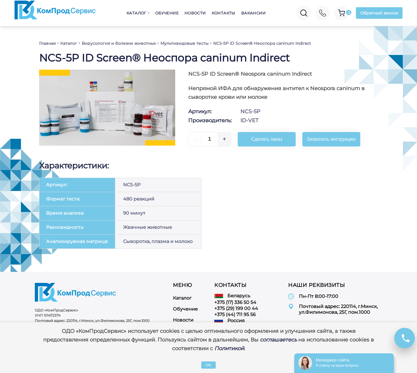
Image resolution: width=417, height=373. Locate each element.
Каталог (136, 13)
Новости (195, 13)
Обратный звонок (379, 13)
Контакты (223, 13)
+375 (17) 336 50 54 (235, 302)
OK (208, 365)
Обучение (167, 13)
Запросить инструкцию (331, 139)
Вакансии (253, 13)
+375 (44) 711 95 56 (235, 314)
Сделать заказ (266, 139)
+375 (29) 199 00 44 (236, 308)
